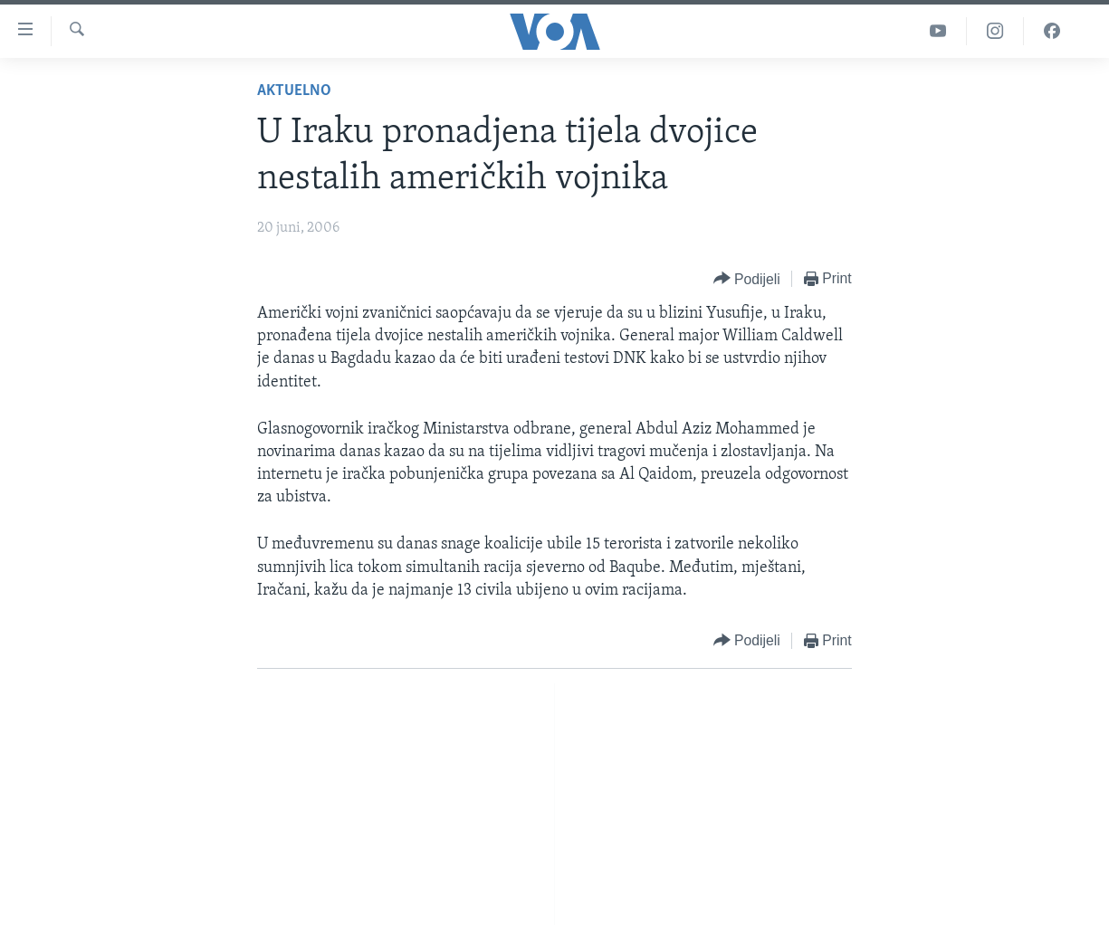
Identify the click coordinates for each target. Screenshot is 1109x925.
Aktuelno (294, 91)
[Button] (746, 279)
